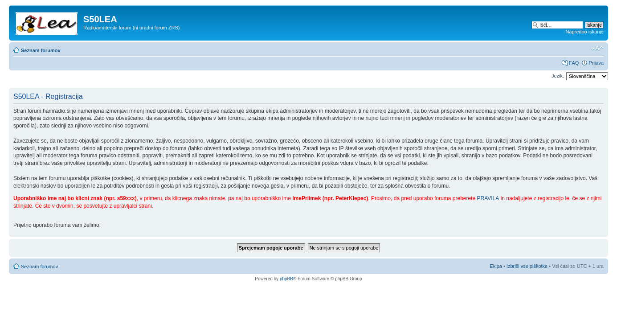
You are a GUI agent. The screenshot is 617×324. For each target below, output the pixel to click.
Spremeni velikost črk (597, 49)
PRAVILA (488, 198)
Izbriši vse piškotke (528, 266)
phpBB (286, 278)
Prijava (596, 63)
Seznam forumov (41, 50)
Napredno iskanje (584, 31)
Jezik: (558, 75)
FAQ (574, 63)
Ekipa (496, 266)
